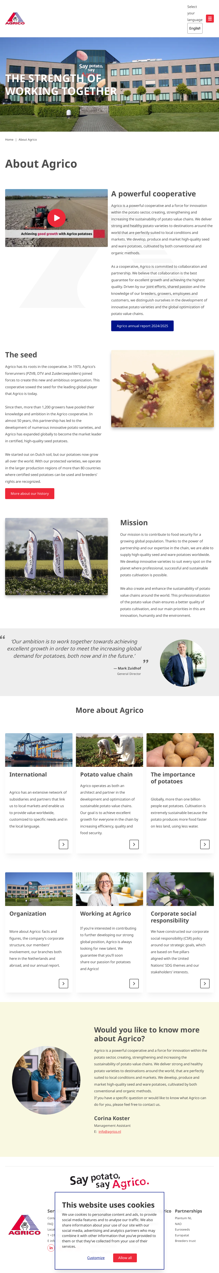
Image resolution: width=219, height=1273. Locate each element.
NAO (178, 1224)
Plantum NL (183, 1218)
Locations (54, 1229)
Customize (96, 1257)
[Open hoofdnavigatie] (210, 19)
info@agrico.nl (110, 1131)
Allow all (125, 1257)
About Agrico (28, 139)
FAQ (50, 1224)
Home (9, 139)
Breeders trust (185, 1241)
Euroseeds (182, 1229)
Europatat (182, 1235)
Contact (52, 1218)
